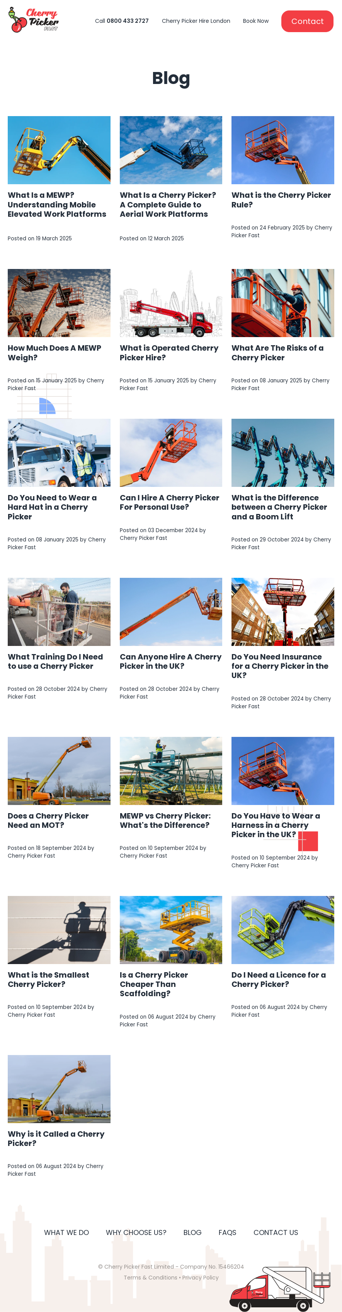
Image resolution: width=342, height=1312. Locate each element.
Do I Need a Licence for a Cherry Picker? (278, 979)
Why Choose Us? (136, 1232)
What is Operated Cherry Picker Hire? (169, 353)
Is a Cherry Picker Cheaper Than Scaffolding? (154, 984)
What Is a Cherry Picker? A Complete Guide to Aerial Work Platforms (168, 204)
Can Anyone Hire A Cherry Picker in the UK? (171, 661)
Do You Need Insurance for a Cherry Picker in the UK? (279, 666)
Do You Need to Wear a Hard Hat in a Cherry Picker (52, 507)
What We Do (66, 1232)
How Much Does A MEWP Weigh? (54, 353)
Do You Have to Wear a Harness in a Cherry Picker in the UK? (275, 825)
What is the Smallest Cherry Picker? (48, 979)
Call (122, 21)
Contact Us (276, 1232)
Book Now (256, 21)
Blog (193, 1232)
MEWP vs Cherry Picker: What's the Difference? (165, 820)
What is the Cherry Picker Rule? (281, 200)
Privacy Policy (200, 1277)
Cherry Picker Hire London (196, 21)
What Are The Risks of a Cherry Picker (277, 353)
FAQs (228, 1232)
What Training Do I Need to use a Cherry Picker (55, 661)
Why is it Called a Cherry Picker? (56, 1139)
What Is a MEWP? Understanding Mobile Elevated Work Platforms (57, 204)
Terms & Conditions (150, 1277)
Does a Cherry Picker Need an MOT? (48, 820)
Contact (307, 21)
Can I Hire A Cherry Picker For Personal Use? (169, 502)
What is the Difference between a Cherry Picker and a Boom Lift (279, 507)
